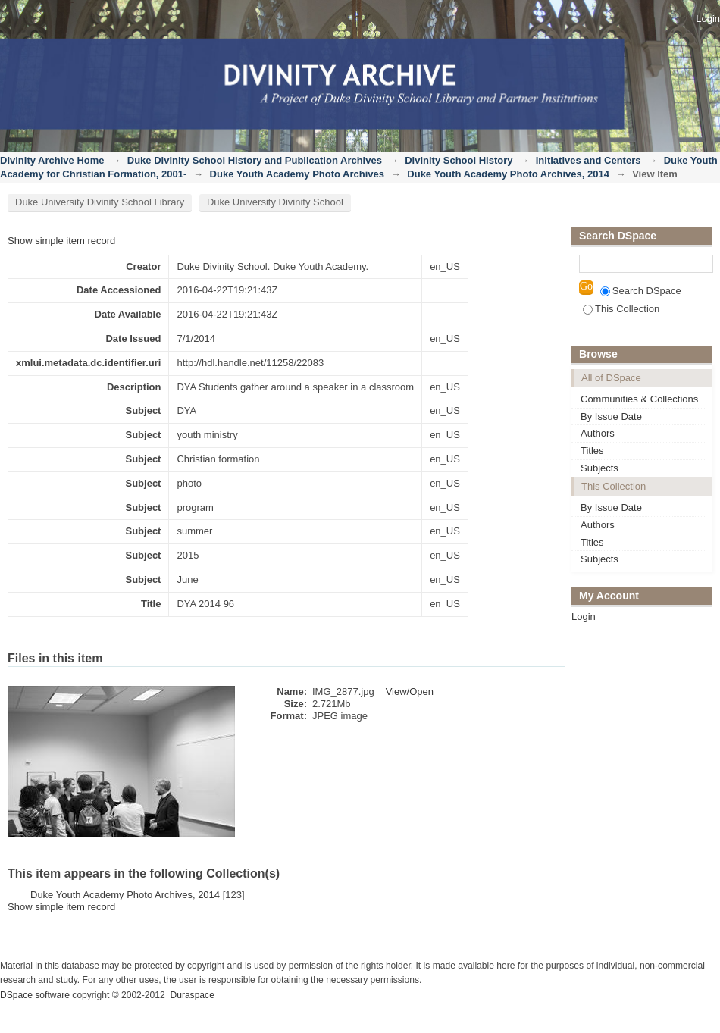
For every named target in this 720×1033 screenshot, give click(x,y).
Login (708, 18)
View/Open (410, 691)
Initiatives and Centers (588, 160)
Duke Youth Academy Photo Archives (297, 174)
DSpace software (35, 995)
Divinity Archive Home (52, 160)
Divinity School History (458, 160)
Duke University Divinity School (275, 202)
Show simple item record (61, 240)
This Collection (621, 309)
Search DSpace (640, 290)
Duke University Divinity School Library (99, 202)
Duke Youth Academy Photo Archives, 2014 (508, 174)
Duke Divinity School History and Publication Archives (254, 160)
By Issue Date (611, 416)
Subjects (599, 468)
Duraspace (192, 995)
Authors (598, 433)
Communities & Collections (639, 399)
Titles (592, 450)
